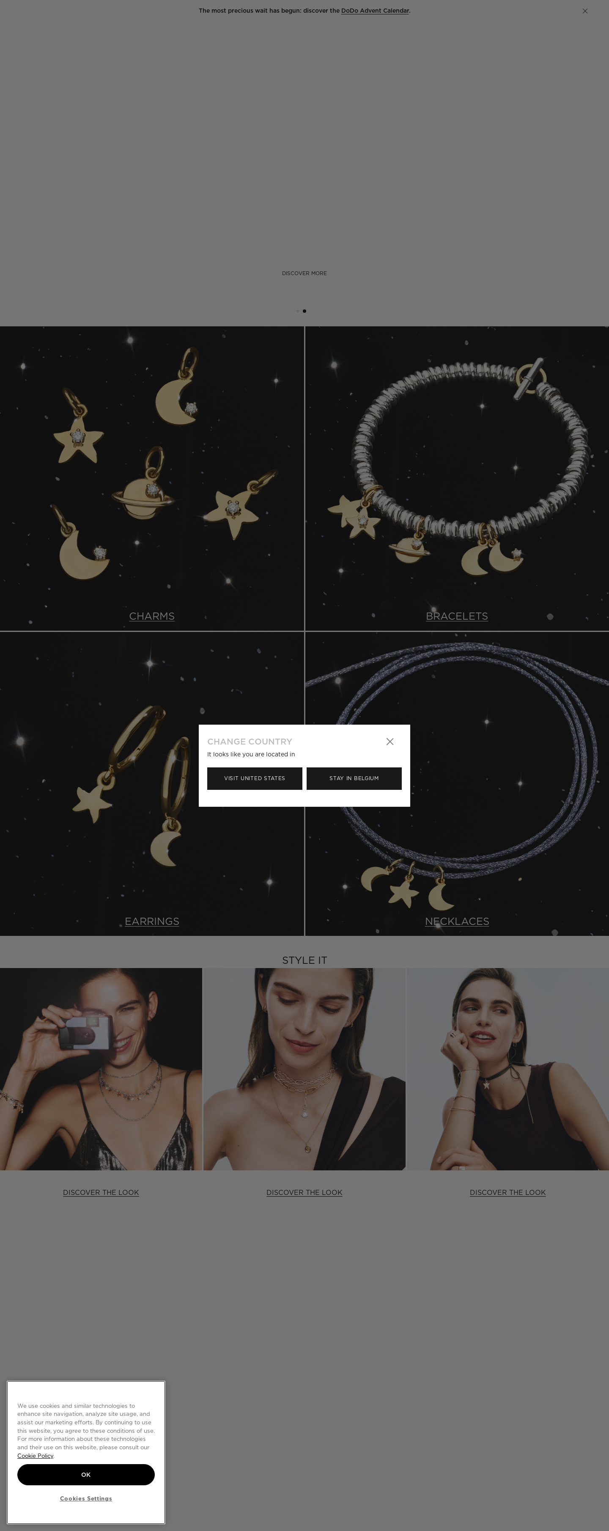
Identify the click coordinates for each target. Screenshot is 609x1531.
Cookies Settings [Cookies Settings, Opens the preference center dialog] (86, 1498)
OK (86, 1474)
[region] (86, 1452)
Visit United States (254, 778)
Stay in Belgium (354, 778)
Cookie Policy (35, 1455)
